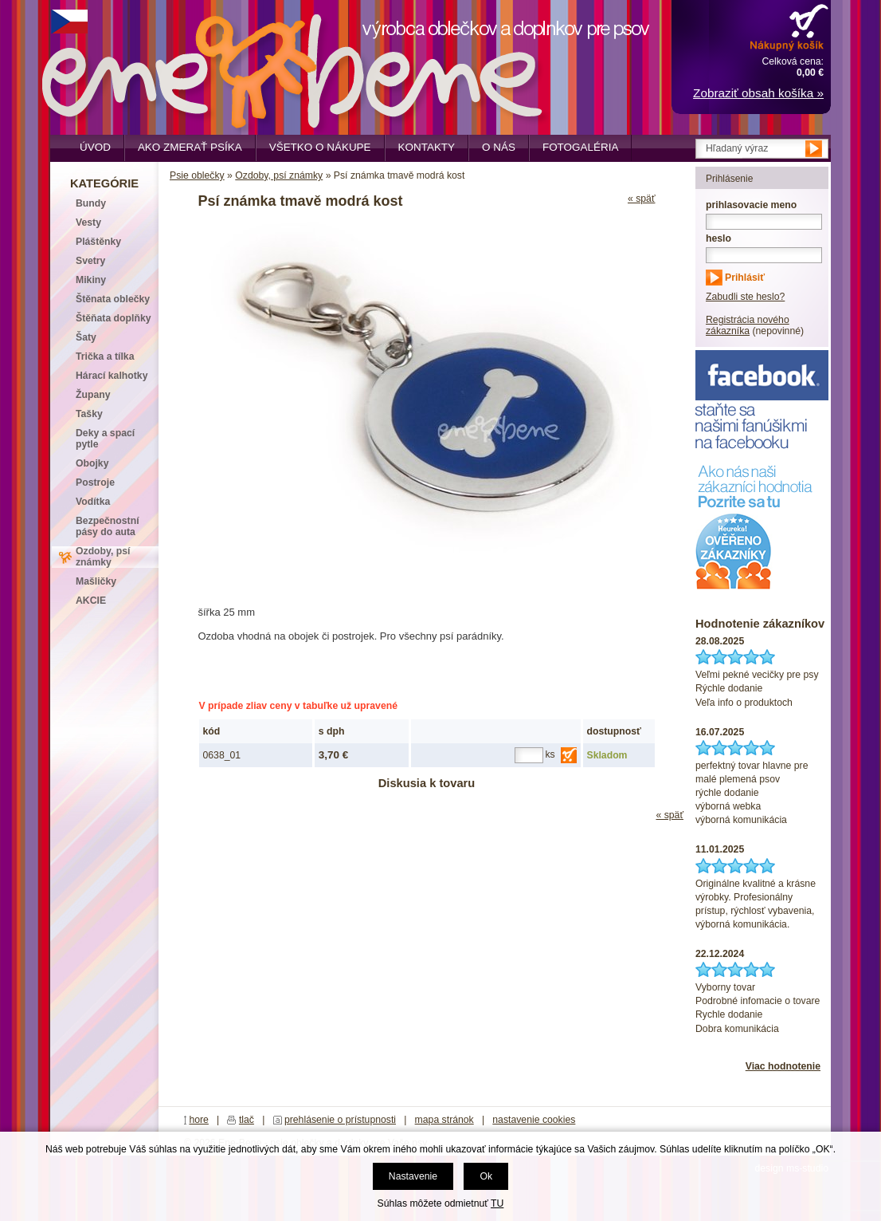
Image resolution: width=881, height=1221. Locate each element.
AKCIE (91, 600)
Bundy (91, 203)
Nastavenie (413, 1176)
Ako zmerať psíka (190, 147)
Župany (93, 394)
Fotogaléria (580, 147)
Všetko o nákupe (320, 147)
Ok (486, 1176)
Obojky (92, 463)
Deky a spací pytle (105, 438)
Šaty (86, 337)
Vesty (88, 222)
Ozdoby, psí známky (279, 175)
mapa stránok (444, 1119)
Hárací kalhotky (111, 375)
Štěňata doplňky (113, 318)
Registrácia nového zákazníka (747, 325)
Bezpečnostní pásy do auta (107, 526)
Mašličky (96, 581)
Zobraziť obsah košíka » (758, 93)
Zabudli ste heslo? (745, 296)
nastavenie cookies (533, 1119)
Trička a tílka (105, 356)
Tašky (89, 413)
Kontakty (427, 147)
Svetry (90, 260)
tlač (246, 1119)
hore (199, 1119)
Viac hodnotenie (783, 1066)
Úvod (95, 147)
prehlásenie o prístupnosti (340, 1119)
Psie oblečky (197, 175)
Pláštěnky (98, 241)
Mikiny (91, 280)
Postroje (95, 482)
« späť (642, 198)
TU (497, 1203)
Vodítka (93, 501)
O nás (498, 147)
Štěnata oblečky (113, 299)
